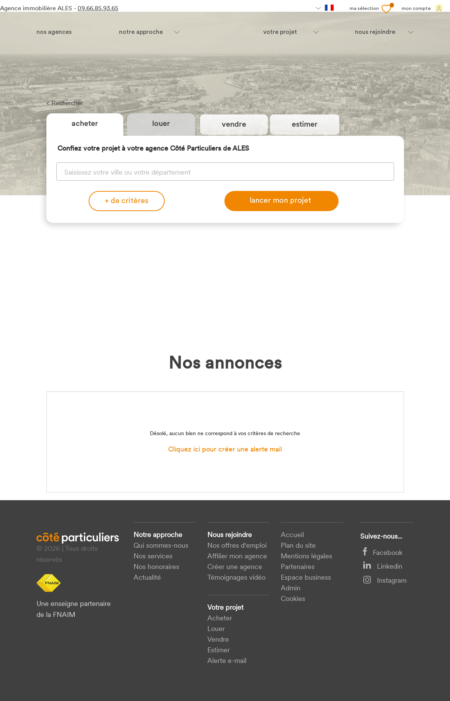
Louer (161, 124)
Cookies (293, 599)
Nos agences (54, 32)
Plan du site (298, 546)
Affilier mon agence (237, 556)
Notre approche (141, 32)
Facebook (382, 553)
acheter (219, 618)
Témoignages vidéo (236, 578)
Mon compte (422, 8)
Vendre (218, 640)
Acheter (85, 124)
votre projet (280, 32)
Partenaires (298, 567)
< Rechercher (64, 103)
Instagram (385, 581)
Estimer (218, 650)
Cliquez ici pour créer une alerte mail (225, 449)
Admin (291, 588)
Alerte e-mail (226, 661)
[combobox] (225, 171)
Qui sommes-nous (161, 546)
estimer (305, 125)
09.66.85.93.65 (98, 9)
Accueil (292, 535)
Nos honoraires (156, 567)
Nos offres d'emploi (237, 546)
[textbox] (225, 172)
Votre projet (225, 608)
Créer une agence (234, 567)
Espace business (306, 578)
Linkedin (382, 567)
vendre (234, 125)
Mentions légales (306, 556)
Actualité (147, 578)
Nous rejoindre (229, 535)
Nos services (153, 556)
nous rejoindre (375, 32)
